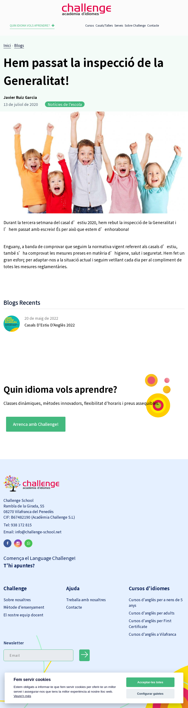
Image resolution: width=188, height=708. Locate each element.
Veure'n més (22, 696)
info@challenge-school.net (38, 531)
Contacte (153, 25)
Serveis (118, 25)
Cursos (89, 25)
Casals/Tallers (104, 25)
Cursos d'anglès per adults (151, 613)
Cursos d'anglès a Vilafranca (152, 634)
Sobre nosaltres (17, 599)
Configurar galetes (150, 693)
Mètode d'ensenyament (23, 607)
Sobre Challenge (135, 25)
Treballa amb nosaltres (86, 599)
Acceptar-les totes (150, 682)
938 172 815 (21, 525)
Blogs (19, 45)
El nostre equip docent (23, 615)
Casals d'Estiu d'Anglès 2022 (49, 325)
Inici (7, 45)
